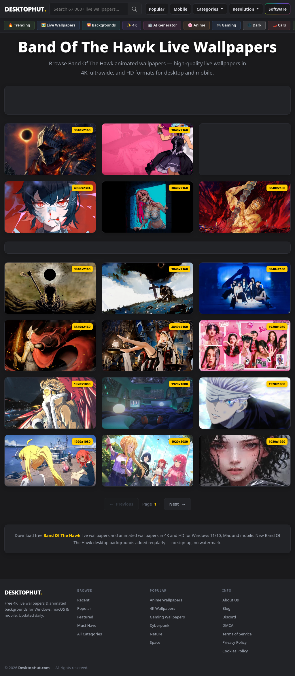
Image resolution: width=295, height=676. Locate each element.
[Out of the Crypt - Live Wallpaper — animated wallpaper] (147, 207)
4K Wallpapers (162, 608)
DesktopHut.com (34, 667)
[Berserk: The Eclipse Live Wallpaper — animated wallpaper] (147, 288)
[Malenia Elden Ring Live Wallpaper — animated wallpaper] (50, 346)
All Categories (89, 634)
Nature (156, 634)
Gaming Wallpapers (167, 617)
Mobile (181, 9)
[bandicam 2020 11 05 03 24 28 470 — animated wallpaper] (147, 403)
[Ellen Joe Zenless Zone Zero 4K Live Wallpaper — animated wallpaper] (50, 207)
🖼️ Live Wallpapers (58, 25)
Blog (226, 608)
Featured (85, 617)
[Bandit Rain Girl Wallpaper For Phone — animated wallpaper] (245, 461)
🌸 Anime (196, 25)
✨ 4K (132, 25)
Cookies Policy (235, 651)
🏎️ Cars (279, 25)
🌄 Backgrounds (101, 25)
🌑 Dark (254, 25)
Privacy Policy (234, 642)
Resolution (246, 9)
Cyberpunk (159, 625)
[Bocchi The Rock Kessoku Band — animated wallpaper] (50, 461)
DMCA (227, 625)
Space (155, 642)
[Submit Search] (134, 9)
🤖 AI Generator (162, 25)
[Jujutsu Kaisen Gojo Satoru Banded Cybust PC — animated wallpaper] (245, 403)
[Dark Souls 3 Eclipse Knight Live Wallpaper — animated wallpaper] (50, 149)
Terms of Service (237, 634)
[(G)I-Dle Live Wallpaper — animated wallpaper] (245, 346)
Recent (83, 600)
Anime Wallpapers (166, 600)
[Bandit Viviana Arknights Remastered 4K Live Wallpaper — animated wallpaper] (147, 346)
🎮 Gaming (226, 25)
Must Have (86, 625)
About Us (230, 600)
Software (277, 9)
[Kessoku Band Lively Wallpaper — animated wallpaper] (147, 461)
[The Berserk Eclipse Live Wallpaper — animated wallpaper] (50, 288)
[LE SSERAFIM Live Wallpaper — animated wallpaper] (245, 288)
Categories (209, 9)
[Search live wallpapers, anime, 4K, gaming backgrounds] (88, 9)
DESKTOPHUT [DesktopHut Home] (25, 9)
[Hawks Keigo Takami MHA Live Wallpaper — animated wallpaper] (50, 403)
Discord (229, 617)
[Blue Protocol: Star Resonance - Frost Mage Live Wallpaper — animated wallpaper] (147, 149)
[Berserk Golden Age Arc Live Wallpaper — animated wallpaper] (245, 207)
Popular (156, 9)
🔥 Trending (19, 25)
